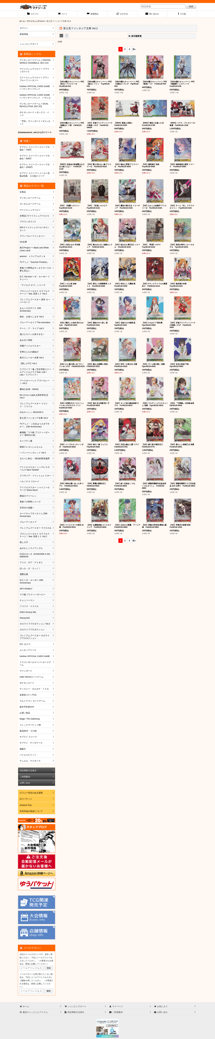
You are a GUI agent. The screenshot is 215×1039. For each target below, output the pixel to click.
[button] (182, 14)
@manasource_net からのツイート (35, 132)
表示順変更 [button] (135, 36)
